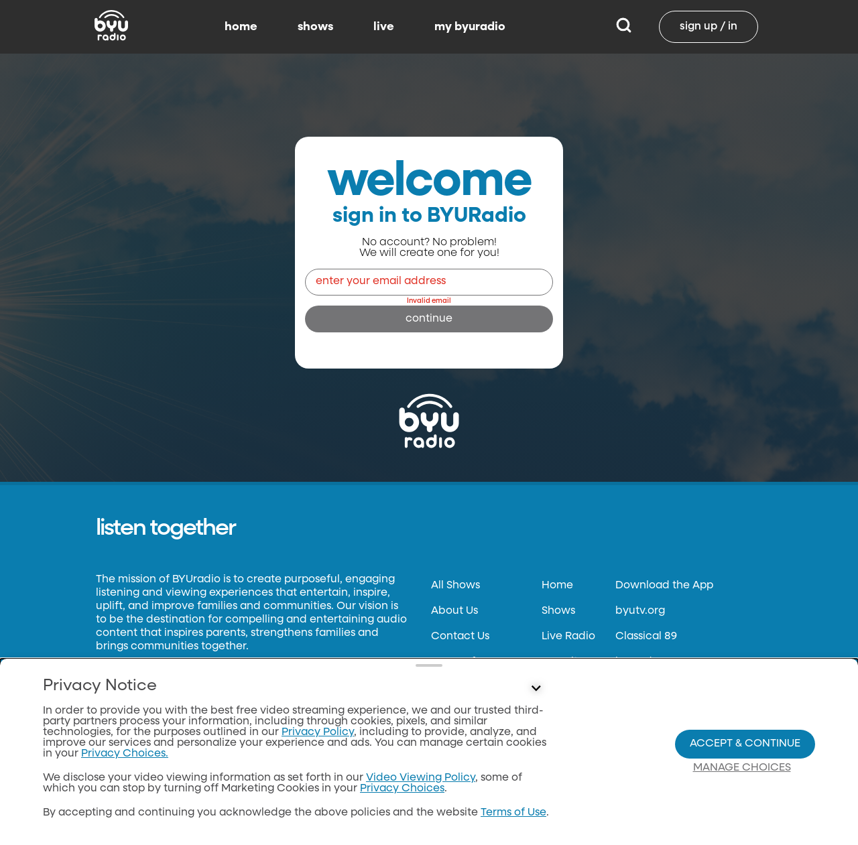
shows (315, 27)
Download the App (664, 585)
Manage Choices (742, 768)
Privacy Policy (318, 732)
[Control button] (535, 689)
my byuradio (469, 27)
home (241, 27)
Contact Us (460, 636)
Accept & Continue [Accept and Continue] (745, 743)
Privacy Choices (402, 788)
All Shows (455, 585)
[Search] (624, 27)
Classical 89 (646, 636)
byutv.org (640, 611)
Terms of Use (513, 812)
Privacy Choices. (124, 754)
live (383, 27)
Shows (558, 611)
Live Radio (568, 636)
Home (557, 585)
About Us (454, 611)
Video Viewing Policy (420, 778)
